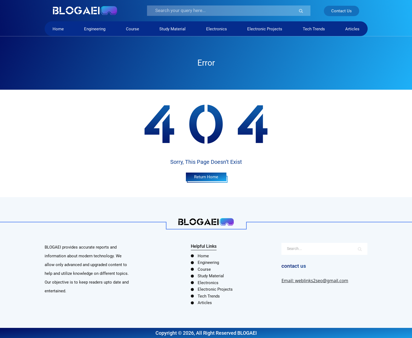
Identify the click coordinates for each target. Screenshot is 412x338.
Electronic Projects (264, 29)
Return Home (206, 176)
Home (58, 29)
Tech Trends (314, 29)
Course (132, 29)
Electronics (216, 29)
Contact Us (341, 10)
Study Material (172, 29)
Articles (352, 29)
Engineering (94, 29)
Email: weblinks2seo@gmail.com (314, 281)
